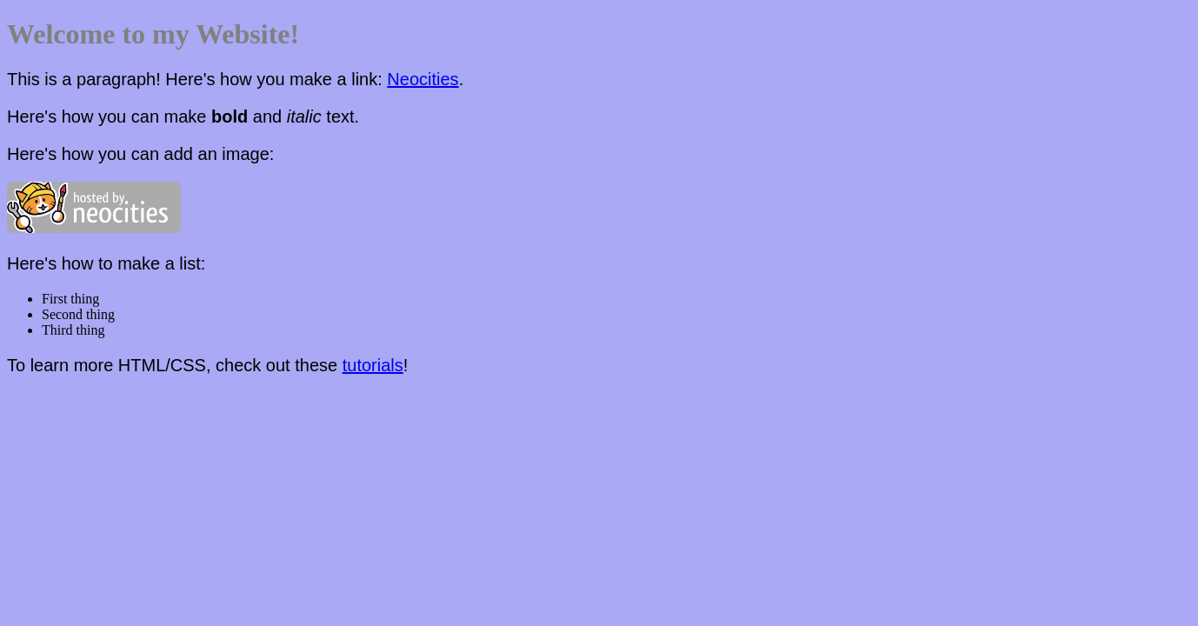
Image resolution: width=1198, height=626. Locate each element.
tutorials (373, 365)
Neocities (422, 79)
